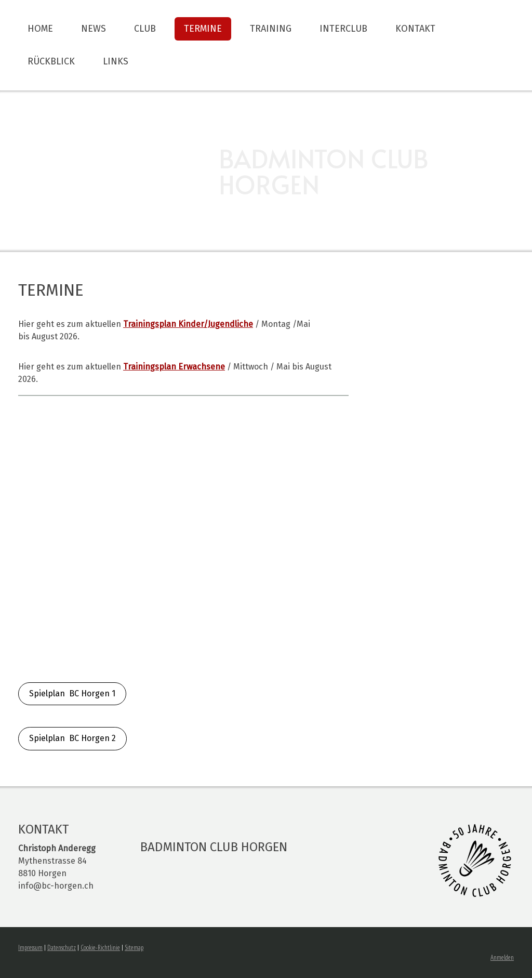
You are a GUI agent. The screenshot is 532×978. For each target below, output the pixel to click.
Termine (203, 28)
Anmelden (502, 957)
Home (40, 28)
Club (145, 28)
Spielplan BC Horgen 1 (72, 693)
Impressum (30, 947)
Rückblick (51, 61)
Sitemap (134, 947)
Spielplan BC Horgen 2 (72, 738)
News (93, 28)
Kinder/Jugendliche (188, 324)
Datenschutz (61, 947)
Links (115, 61)
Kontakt (415, 28)
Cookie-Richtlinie (100, 947)
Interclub (343, 28)
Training (270, 28)
